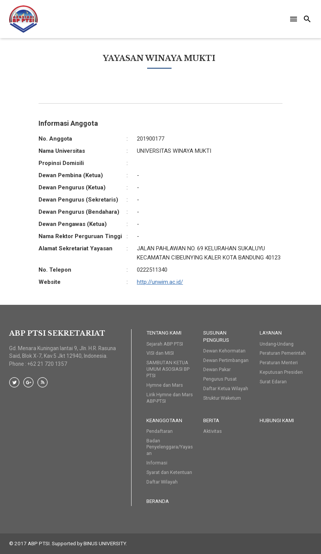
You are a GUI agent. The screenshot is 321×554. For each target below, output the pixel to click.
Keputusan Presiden (281, 372)
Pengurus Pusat (220, 379)
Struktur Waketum (222, 398)
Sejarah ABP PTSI (164, 344)
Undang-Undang (277, 344)
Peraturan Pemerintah (283, 353)
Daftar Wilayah (162, 482)
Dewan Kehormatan (224, 351)
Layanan (271, 333)
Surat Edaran (273, 381)
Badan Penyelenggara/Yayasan (169, 447)
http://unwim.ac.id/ (160, 282)
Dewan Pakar (217, 369)
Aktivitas (212, 431)
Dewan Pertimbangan (226, 360)
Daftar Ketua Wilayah (225, 388)
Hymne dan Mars (164, 385)
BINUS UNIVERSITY (104, 543)
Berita (211, 420)
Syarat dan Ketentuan (169, 472)
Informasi (156, 463)
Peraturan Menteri (279, 362)
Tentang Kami (163, 333)
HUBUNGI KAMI (277, 420)
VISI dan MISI (160, 353)
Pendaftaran (159, 431)
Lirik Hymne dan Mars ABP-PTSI (169, 398)
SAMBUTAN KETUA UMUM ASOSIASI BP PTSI (167, 369)
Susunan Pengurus (216, 336)
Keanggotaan (164, 420)
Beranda (157, 501)
